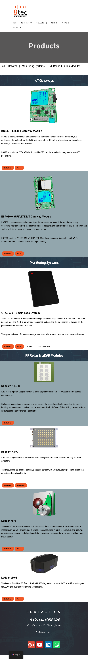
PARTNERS (65, 23)
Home (15, 23)
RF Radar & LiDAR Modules (64, 66)
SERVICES (24, 23)
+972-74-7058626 (44, 620)
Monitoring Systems (33, 66)
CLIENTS (54, 23)
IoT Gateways (9, 66)
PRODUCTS (17, 28)
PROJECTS (40, 23)
